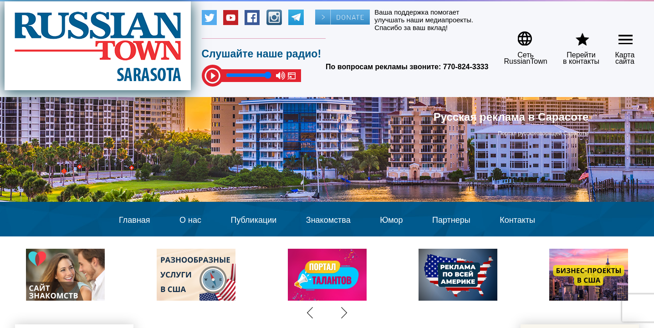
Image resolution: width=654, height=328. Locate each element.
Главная (134, 220)
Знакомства (328, 220)
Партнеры (451, 220)
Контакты (517, 220)
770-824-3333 (466, 67)
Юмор (391, 220)
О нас (190, 220)
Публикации (253, 220)
